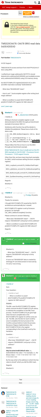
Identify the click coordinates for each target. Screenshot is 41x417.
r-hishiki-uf (9, 52)
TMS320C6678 (15, 58)
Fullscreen (36, 141)
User (39, 3)
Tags (20, 379)
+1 (38, 239)
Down (10, 188)
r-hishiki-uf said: (13, 293)
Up (6, 188)
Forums (22, 7)
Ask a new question (33, 12)
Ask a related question (27, 13)
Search (35, 3)
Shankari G (9, 112)
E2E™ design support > (9, 7)
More (30, 7)
